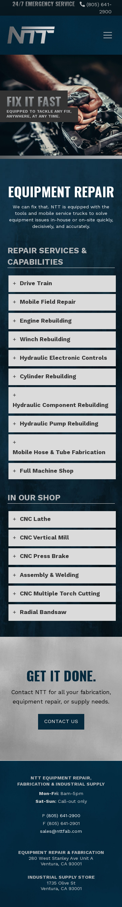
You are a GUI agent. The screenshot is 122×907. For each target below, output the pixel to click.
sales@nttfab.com (61, 831)
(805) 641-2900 (63, 815)
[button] (107, 35)
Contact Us (61, 721)
